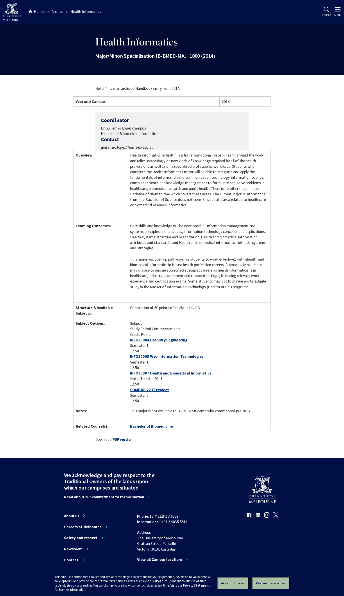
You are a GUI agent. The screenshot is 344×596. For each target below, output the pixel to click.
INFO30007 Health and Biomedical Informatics (170, 373)
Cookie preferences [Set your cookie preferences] (271, 583)
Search (326, 12)
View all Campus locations (160, 559)
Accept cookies (233, 583)
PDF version (123, 439)
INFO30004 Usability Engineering (158, 339)
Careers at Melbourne (83, 526)
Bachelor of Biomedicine (151, 426)
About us (71, 515)
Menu (337, 12)
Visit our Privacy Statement (190, 585)
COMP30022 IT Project (149, 389)
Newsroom (73, 549)
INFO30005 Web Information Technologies (166, 356)
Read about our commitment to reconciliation (104, 497)
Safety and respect (81, 537)
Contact (71, 560)
